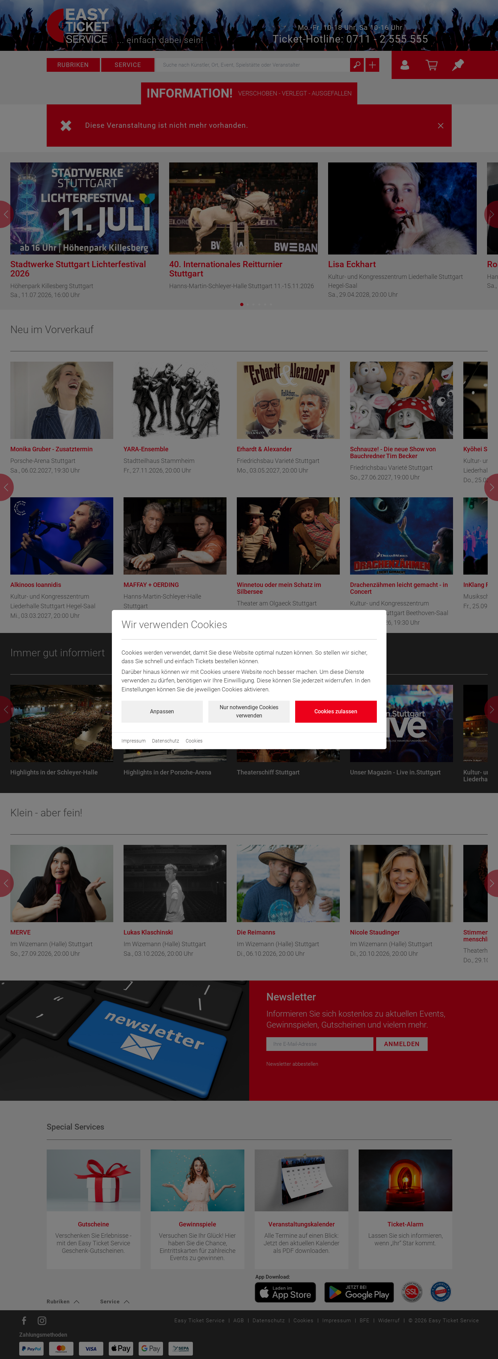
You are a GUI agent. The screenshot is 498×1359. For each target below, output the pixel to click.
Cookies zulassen (335, 711)
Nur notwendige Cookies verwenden (249, 711)
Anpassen (162, 711)
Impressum (133, 741)
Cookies (194, 741)
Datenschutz (165, 741)
